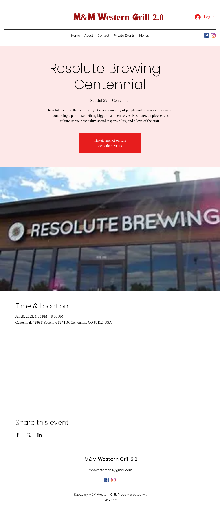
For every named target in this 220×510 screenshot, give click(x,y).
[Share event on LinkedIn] (39, 435)
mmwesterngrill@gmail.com (110, 470)
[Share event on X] (28, 435)
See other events (110, 146)
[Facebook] (206, 35)
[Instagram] (213, 35)
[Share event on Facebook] (17, 435)
